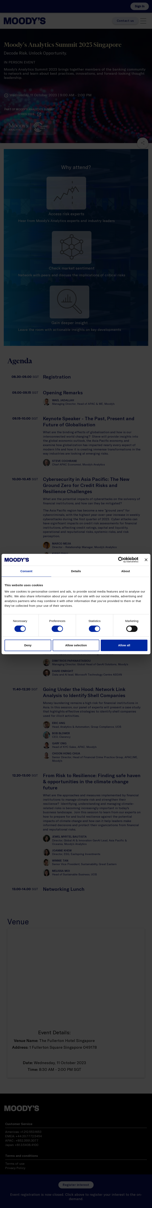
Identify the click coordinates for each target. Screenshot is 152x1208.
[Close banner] (146, 559)
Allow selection (76, 645)
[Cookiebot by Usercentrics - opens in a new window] (121, 560)
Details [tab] (76, 571)
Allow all (124, 645)
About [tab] (125, 571)
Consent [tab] (26, 571)
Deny (27, 645)
